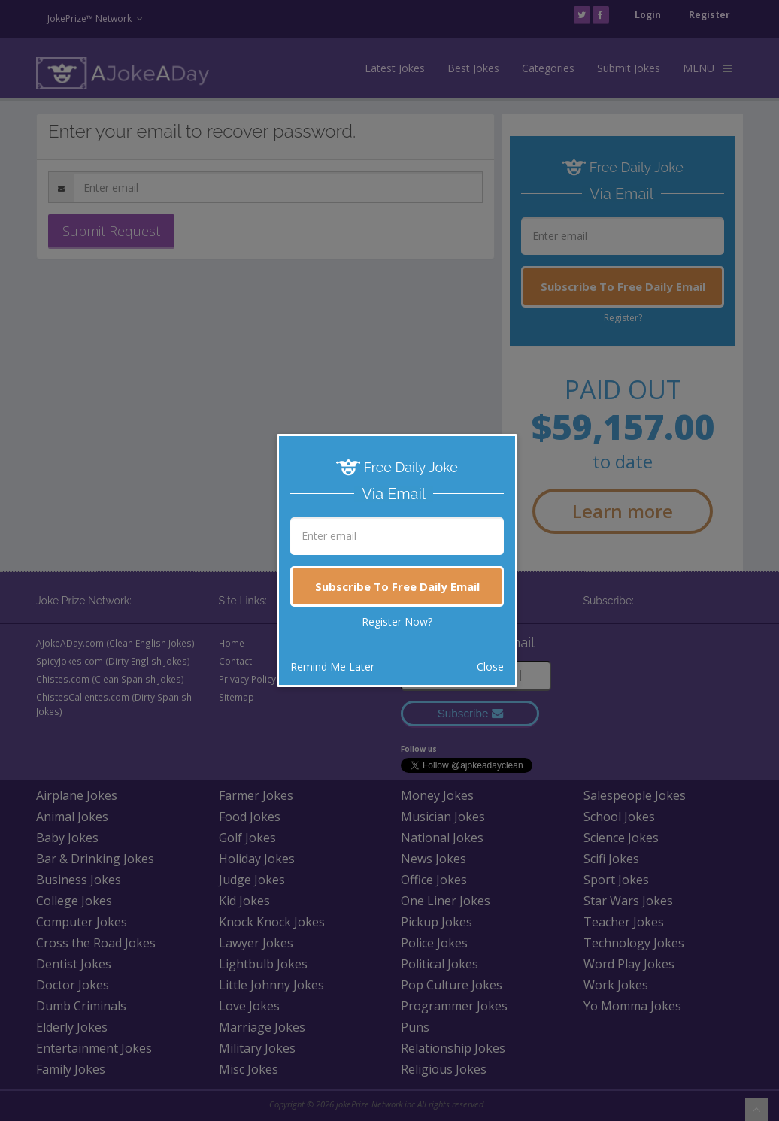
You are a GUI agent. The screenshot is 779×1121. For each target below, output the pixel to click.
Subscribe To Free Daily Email (397, 586)
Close (490, 666)
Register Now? (397, 621)
